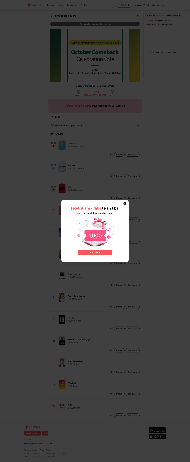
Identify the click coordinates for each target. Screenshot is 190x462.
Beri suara (95, 252)
